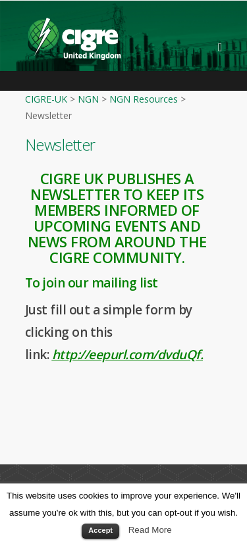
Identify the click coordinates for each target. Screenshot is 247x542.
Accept (100, 530)
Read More (150, 530)
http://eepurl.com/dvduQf (126, 354)
